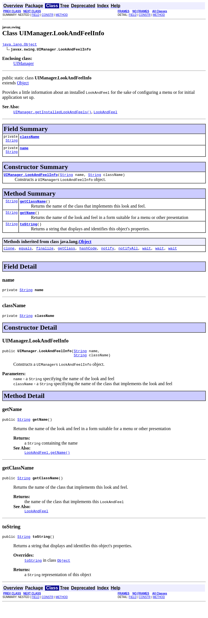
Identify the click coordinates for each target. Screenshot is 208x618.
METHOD (62, 14)
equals (25, 254)
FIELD (35, 14)
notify (107, 254)
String (11, 142)
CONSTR (47, 14)
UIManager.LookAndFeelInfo (31, 177)
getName (27, 217)
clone (9, 254)
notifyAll (128, 254)
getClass (66, 254)
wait (146, 254)
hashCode (88, 254)
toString (28, 229)
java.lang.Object (19, 44)
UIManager (23, 64)
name (24, 150)
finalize (44, 254)
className (29, 138)
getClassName (33, 205)
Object (23, 83)
